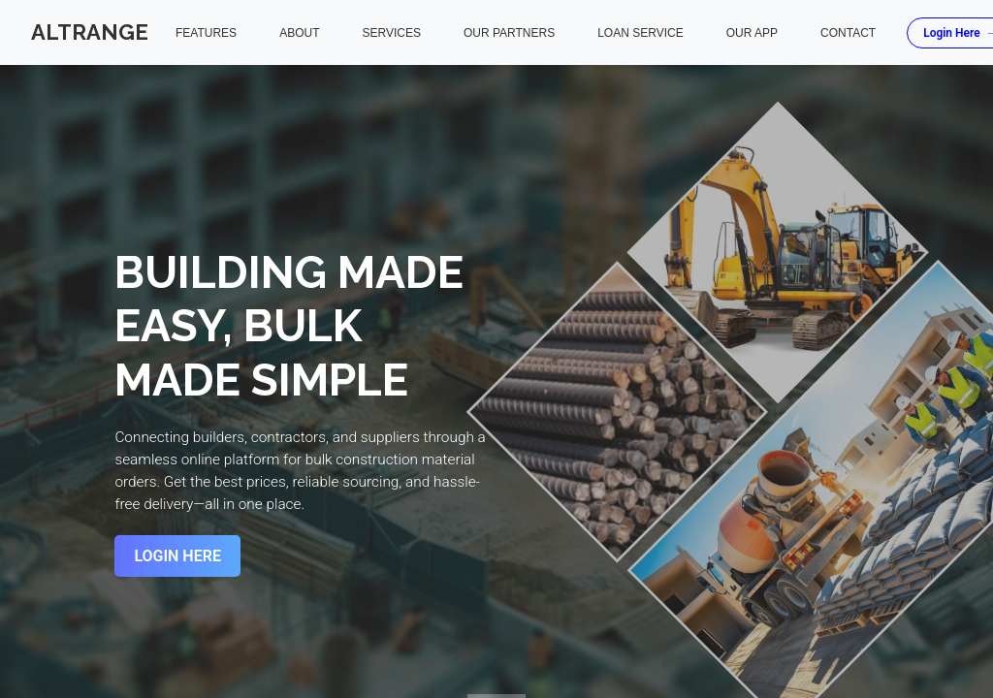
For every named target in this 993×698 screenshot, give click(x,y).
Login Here (177, 556)
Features (206, 33)
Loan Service (640, 33)
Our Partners (509, 33)
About (299, 33)
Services (391, 33)
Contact (848, 33)
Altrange (89, 32)
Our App (752, 33)
